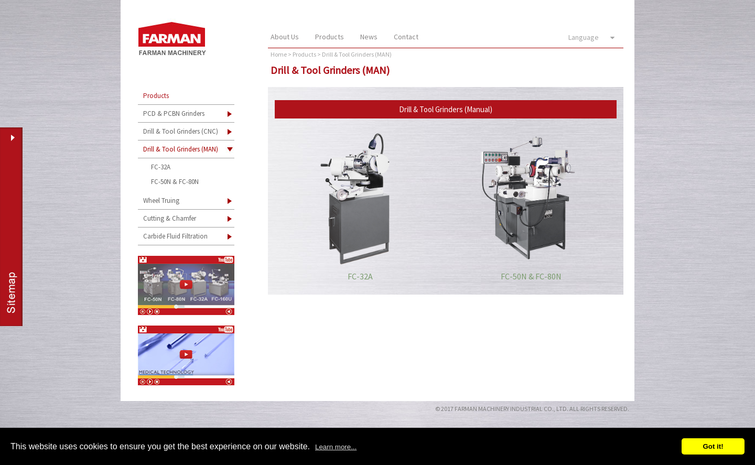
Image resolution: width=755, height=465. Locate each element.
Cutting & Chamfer (169, 218)
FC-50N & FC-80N (175, 181)
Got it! (713, 446)
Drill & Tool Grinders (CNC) (180, 131)
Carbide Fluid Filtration (175, 236)
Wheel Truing (161, 200)
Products (329, 36)
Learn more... (336, 447)
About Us (285, 36)
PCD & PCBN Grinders (173, 113)
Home (279, 54)
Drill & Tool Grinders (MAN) (180, 149)
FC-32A (160, 167)
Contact (406, 36)
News (369, 36)
